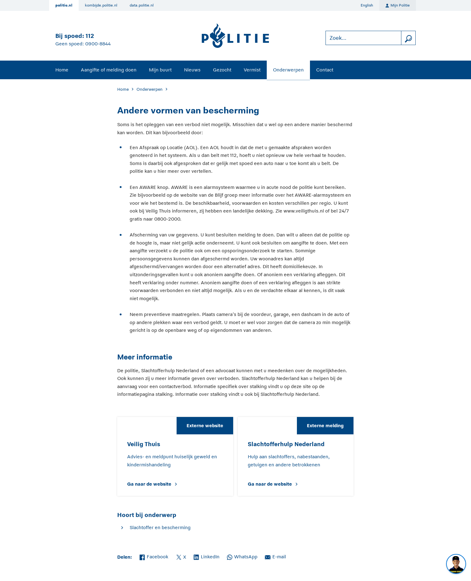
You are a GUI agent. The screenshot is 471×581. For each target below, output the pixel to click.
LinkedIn (206, 556)
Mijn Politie (398, 5)
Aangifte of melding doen (108, 70)
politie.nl (63, 5)
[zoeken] (408, 38)
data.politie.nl (142, 5)
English (367, 5)
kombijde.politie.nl (101, 5)
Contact (324, 70)
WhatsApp (242, 556)
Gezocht (222, 70)
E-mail (275, 556)
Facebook (154, 556)
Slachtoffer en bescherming (160, 527)
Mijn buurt (160, 70)
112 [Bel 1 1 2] (89, 36)
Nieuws (192, 70)
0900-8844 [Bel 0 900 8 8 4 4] (98, 44)
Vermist (252, 70)
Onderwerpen (288, 70)
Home (61, 70)
